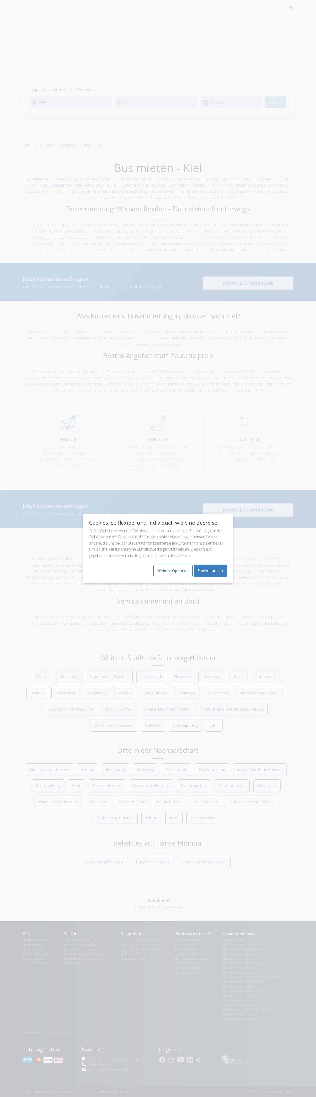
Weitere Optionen (173, 570)
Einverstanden (210, 570)
